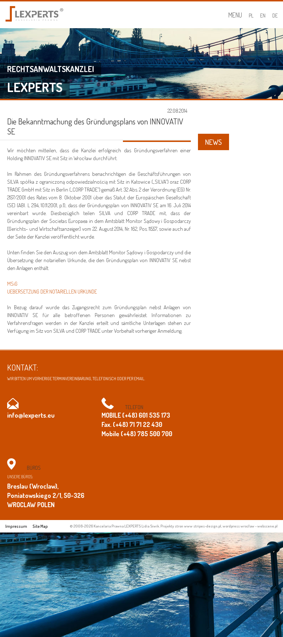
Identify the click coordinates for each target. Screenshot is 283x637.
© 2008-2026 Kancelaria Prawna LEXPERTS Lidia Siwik (114, 526)
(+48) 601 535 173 (146, 415)
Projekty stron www (176, 526)
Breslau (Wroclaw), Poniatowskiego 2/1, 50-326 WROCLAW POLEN (45, 495)
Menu (235, 15)
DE (275, 15)
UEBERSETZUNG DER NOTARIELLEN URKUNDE (52, 291)
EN (262, 15)
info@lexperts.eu (31, 415)
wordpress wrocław (238, 526)
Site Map (40, 526)
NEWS (213, 142)
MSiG (12, 283)
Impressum (16, 526)
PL (251, 15)
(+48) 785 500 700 (146, 434)
